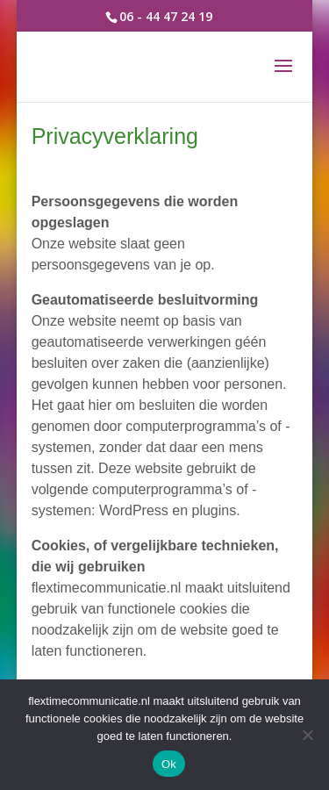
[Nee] (307, 734)
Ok (168, 764)
